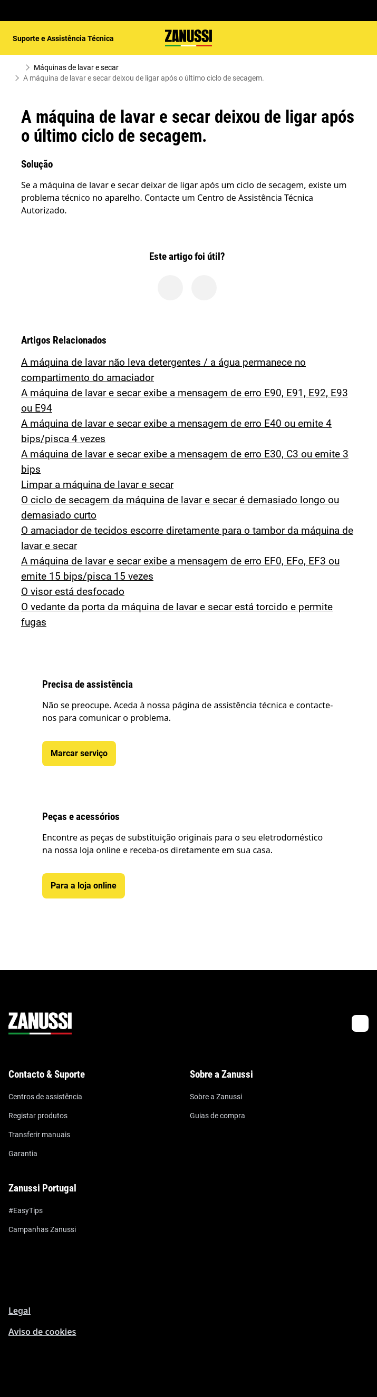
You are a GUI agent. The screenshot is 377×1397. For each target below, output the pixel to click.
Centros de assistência (45, 1096)
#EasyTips (25, 1210)
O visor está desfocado (72, 591)
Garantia (22, 1153)
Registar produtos (37, 1115)
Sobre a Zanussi (216, 1096)
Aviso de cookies (42, 1331)
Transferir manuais (39, 1134)
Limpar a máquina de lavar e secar (97, 484)
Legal (19, 1310)
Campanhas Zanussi (42, 1229)
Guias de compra (217, 1115)
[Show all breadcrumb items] (17, 67)
